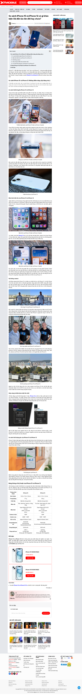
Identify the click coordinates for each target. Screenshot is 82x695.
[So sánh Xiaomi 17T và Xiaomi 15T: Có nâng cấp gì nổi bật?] (44, 625)
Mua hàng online (39, 661)
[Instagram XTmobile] (17, 673)
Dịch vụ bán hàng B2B (40, 676)
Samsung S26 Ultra (28, 684)
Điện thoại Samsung (12, 684)
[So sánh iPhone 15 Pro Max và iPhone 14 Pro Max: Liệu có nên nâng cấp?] (44, 640)
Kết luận (12, 67)
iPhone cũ (10, 685)
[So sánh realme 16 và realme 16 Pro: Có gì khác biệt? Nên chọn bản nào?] (16, 625)
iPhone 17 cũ (27, 685)
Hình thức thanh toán (40, 666)
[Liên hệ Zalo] (79, 687)
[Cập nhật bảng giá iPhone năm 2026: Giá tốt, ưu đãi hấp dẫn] (59, 35)
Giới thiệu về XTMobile (28, 658)
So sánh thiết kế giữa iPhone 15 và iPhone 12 (21, 56)
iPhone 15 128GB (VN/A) (32, 552)
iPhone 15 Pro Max (45, 682)
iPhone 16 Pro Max (28, 682)
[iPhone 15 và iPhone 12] (32, 75)
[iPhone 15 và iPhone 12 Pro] (20, 585)
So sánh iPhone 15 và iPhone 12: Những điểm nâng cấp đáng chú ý (26, 54)
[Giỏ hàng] (78, 2)
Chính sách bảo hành (52, 665)
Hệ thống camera (15, 59)
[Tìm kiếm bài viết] (39, 2)
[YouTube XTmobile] (12, 673)
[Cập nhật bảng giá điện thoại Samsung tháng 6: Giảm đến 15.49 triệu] (59, 51)
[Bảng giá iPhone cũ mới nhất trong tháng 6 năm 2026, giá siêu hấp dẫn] (63, 31)
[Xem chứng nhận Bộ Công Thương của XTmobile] (64, 664)
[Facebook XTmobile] (10, 673)
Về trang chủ (26, 667)
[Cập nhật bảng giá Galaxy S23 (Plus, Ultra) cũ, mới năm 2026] (59, 40)
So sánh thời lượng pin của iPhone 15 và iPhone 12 (22, 63)
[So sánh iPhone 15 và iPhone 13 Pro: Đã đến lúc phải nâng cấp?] (16, 640)
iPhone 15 (60, 682)
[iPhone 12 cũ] (33, 396)
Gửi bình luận (46, 613)
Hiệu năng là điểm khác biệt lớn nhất (19, 61)
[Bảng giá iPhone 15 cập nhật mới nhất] (59, 45)
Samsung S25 (61, 684)
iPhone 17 (60, 680)
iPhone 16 (10, 682)
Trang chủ (3, 6)
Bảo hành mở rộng (52, 658)
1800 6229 (58, 1)
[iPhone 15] (21, 235)
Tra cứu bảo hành (39, 668)
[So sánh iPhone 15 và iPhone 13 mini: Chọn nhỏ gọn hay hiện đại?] (30, 640)
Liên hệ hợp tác (27, 660)
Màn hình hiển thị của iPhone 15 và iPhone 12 (21, 57)
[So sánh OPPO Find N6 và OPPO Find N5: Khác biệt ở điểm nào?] (30, 625)
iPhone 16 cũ (44, 685)
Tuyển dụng (26, 662)
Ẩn (49, 51)
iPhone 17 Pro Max (28, 680)
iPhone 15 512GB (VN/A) (32, 569)
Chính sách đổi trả (52, 663)
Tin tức (7, 6)
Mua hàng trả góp (39, 659)
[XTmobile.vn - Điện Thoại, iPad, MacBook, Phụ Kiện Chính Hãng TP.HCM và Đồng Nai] (8, 2)
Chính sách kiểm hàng (53, 670)
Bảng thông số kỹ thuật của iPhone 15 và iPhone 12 (23, 65)
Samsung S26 (44, 684)
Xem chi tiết (30, 558)
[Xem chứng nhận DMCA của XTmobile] (69, 664)
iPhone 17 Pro (44, 680)
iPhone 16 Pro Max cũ (62, 685)
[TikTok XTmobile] (14, 673)
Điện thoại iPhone (12, 680)
